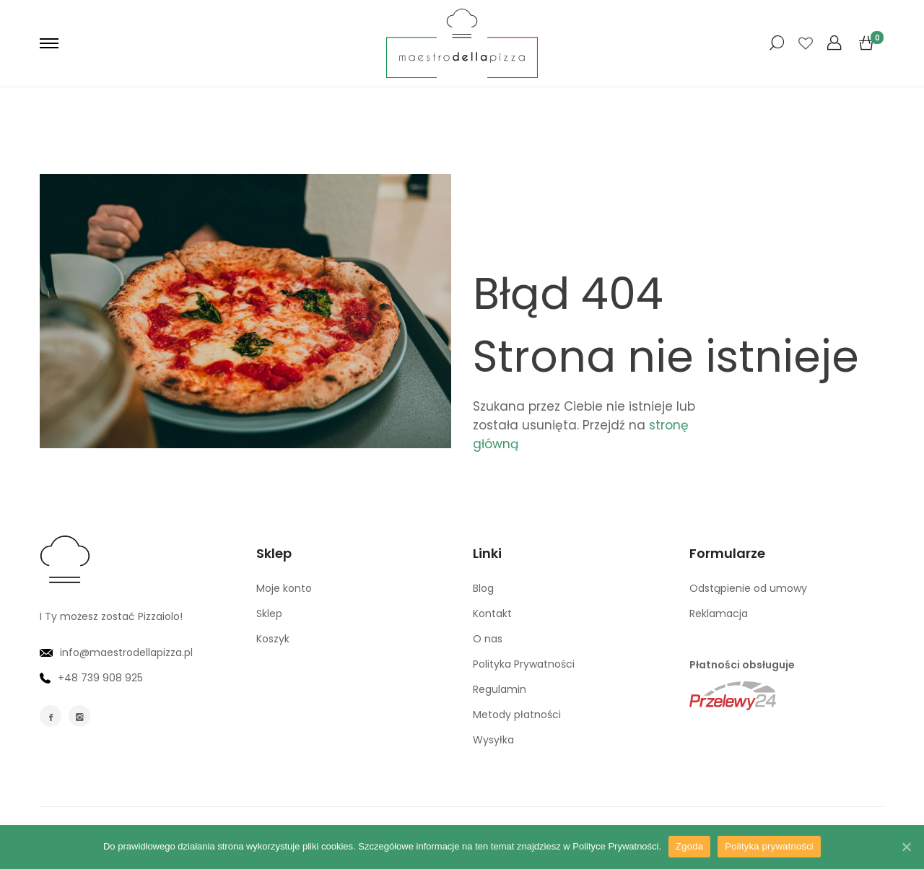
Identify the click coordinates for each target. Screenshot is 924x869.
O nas (487, 639)
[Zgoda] (906, 846)
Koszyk (272, 639)
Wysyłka (493, 740)
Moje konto (284, 588)
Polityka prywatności (769, 846)
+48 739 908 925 (91, 678)
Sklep (269, 613)
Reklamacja (718, 613)
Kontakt (492, 613)
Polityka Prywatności (524, 664)
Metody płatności (517, 714)
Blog (483, 588)
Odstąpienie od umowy (748, 588)
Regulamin (499, 689)
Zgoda (689, 846)
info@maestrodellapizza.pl (116, 652)
